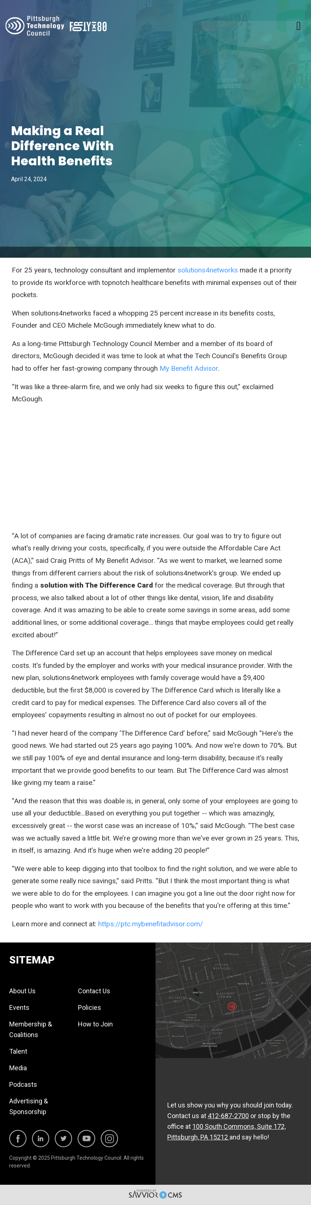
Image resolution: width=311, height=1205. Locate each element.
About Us (22, 991)
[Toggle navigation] (298, 26)
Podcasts (23, 1084)
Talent (18, 1051)
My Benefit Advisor (189, 368)
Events (19, 1007)
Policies (89, 1007)
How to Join (95, 1024)
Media (18, 1068)
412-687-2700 (228, 1116)
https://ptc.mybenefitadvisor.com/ (150, 924)
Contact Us (94, 991)
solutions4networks (208, 270)
